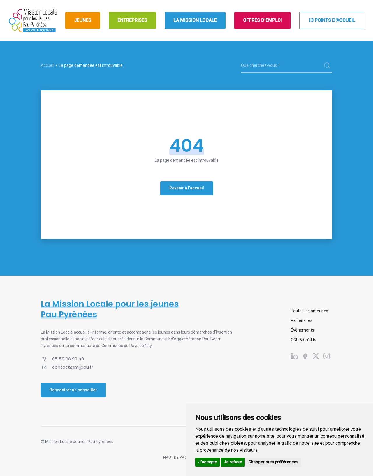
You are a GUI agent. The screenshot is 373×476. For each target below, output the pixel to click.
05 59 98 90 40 (68, 359)
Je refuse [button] (233, 462)
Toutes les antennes (309, 310)
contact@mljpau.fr (72, 367)
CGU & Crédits (303, 339)
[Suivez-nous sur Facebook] (305, 356)
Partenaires (301, 320)
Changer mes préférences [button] (273, 462)
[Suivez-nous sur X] (315, 356)
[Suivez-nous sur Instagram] (326, 356)
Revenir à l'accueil (186, 188)
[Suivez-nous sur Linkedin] (294, 356)
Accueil (47, 65)
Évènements (302, 330)
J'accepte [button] (207, 462)
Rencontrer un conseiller (73, 390)
